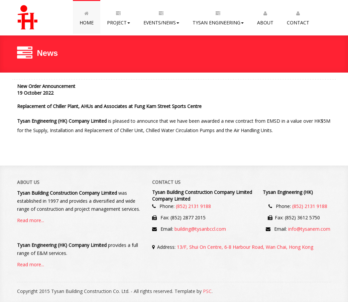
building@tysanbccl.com (200, 228)
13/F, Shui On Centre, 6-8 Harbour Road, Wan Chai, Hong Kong (245, 246)
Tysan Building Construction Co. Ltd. (45, 17)
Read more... (30, 220)
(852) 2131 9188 (193, 206)
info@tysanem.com (309, 228)
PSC (207, 291)
